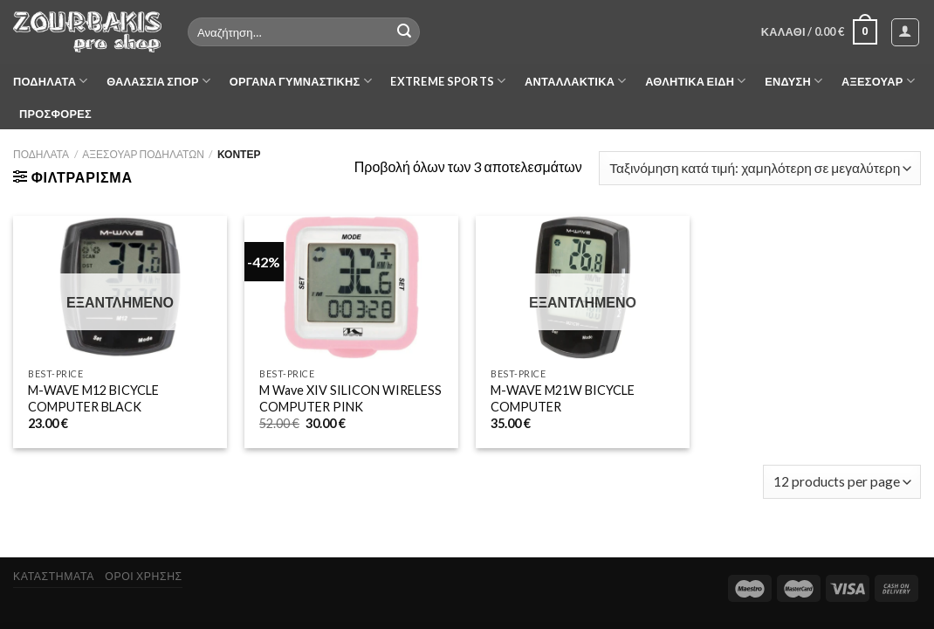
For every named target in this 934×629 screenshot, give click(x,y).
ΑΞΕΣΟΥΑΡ (878, 81)
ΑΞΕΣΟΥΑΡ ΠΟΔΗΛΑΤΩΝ (143, 154)
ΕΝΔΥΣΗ (793, 81)
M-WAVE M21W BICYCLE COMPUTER (563, 398)
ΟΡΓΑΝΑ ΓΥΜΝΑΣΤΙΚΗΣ (301, 81)
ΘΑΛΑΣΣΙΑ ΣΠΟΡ (158, 81)
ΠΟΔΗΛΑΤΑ (50, 81)
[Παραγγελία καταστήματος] (760, 168)
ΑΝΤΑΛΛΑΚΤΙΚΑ (576, 81)
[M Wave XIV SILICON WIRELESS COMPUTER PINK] (351, 287)
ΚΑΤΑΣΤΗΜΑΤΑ (53, 576)
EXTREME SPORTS (447, 81)
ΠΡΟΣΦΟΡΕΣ (55, 114)
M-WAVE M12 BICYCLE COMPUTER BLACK (93, 398)
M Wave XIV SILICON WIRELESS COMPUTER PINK (350, 398)
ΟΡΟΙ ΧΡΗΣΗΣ (143, 576)
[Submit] (404, 32)
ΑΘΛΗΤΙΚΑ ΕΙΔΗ (695, 81)
